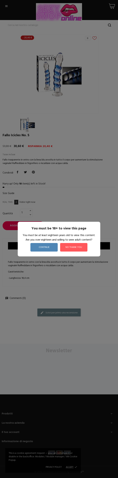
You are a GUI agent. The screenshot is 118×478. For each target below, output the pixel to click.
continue (44, 247)
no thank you (74, 247)
